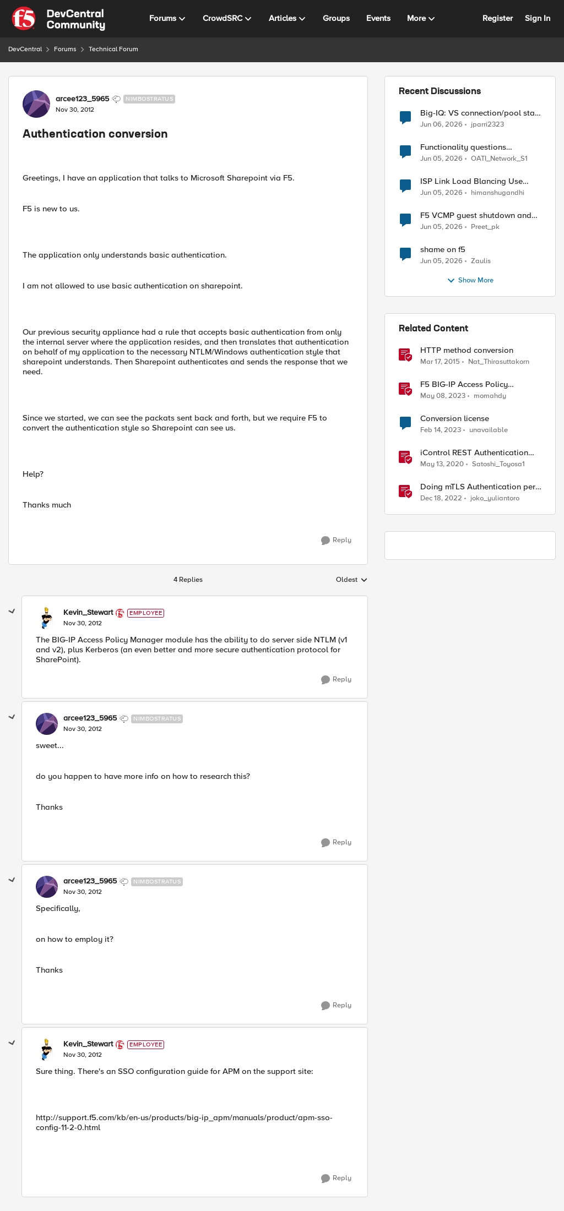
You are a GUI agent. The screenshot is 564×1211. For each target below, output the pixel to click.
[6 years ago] (442, 464)
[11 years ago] (440, 362)
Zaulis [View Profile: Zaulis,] (481, 261)
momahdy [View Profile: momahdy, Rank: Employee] (490, 396)
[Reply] (336, 540)
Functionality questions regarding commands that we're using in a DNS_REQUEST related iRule (479, 147)
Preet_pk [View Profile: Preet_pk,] (485, 227)
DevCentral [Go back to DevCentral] (25, 49)
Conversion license (454, 418)
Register (497, 18)
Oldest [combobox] (352, 580)
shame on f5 (442, 249)
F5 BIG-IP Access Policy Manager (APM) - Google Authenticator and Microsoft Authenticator (471, 384)
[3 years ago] (442, 396)
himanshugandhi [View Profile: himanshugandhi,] (497, 193)
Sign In (537, 18)
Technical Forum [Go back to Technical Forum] (113, 49)
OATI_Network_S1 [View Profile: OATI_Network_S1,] (499, 159)
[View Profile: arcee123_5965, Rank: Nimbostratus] (36, 104)
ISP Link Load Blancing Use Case (471, 181)
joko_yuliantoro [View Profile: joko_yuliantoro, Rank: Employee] (494, 498)
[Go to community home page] (58, 19)
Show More (470, 280)
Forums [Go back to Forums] (65, 49)
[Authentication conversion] (82, 624)
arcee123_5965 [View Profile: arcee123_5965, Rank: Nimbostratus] (82, 99)
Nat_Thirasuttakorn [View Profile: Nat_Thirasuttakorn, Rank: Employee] (498, 362)
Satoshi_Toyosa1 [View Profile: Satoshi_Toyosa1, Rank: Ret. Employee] (498, 464)
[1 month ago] (441, 124)
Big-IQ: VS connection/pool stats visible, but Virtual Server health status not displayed (480, 113)
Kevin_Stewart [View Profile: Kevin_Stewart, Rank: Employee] (88, 612)
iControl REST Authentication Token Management (474, 452)
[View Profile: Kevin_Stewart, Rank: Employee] (47, 618)
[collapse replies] (12, 611)
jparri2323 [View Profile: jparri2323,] (487, 124)
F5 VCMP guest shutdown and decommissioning (476, 215)
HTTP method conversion (466, 350)
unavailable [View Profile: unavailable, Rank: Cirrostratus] (488, 430)
